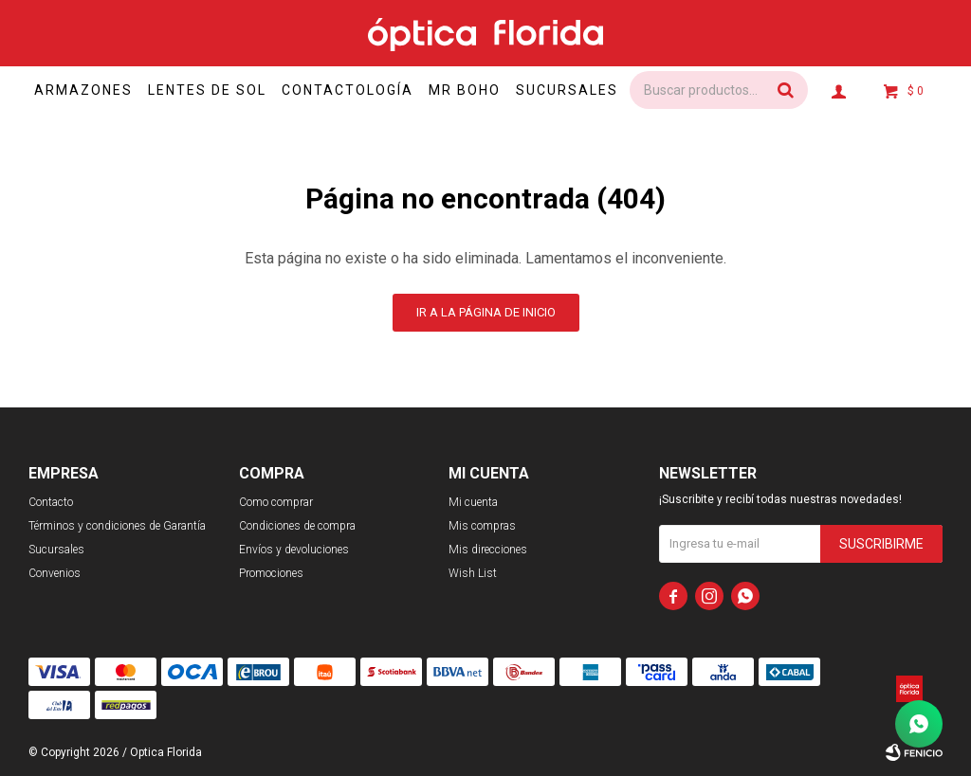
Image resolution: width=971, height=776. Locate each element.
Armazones (89, 90)
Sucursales (596, 90)
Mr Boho (487, 90)
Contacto (50, 502)
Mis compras (482, 525)
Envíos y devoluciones (294, 549)
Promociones (271, 573)
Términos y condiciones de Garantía (117, 525)
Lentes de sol (218, 90)
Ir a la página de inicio (486, 312)
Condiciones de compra (297, 525)
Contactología (365, 90)
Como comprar (276, 502)
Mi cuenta (473, 502)
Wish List (473, 573)
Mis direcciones (488, 549)
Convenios (54, 573)
